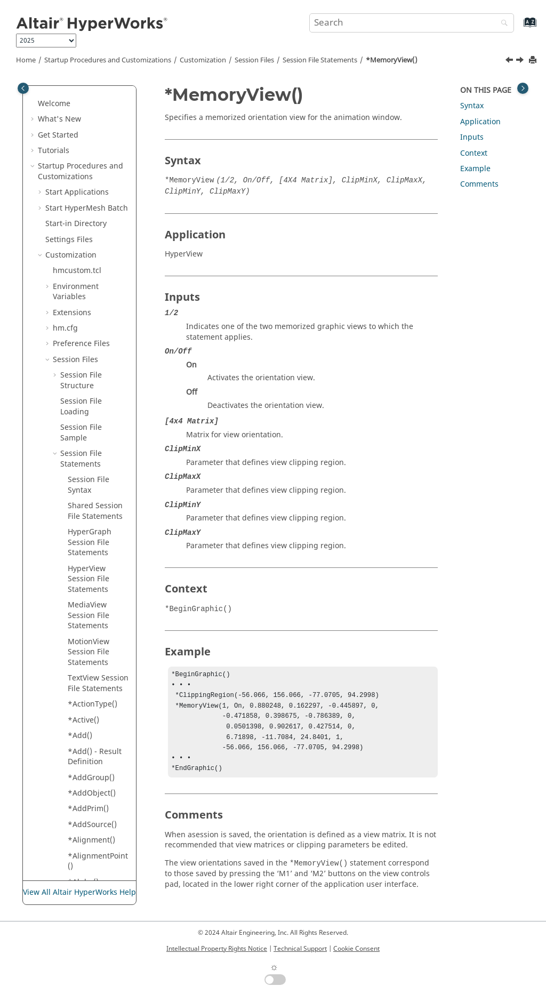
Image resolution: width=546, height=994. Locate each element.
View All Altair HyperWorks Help (79, 892)
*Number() (88, 718)
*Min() (80, 237)
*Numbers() (89, 811)
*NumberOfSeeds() (98, 765)
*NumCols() (89, 843)
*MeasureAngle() (97, 122)
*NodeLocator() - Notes (98, 546)
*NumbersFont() (97, 827)
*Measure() (88, 101)
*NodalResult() (95, 472)
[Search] (502, 23)
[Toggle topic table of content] (522, 88)
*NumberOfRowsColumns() (99, 739)
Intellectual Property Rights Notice (216, 948)
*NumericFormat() (98, 864)
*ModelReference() (97, 331)
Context (473, 153)
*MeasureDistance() (97, 175)
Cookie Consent (356, 948)
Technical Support (300, 948)
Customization (203, 60)
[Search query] (411, 23)
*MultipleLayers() (98, 389)
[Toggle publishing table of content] (23, 88)
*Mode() (83, 268)
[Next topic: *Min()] (521, 61)
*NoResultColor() (98, 592)
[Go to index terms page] (519, 27)
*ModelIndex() (94, 310)
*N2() (78, 440)
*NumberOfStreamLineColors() (99, 791)
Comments (479, 184)
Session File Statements (320, 60)
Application (480, 121)
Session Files (254, 60)
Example (475, 168)
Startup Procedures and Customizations (107, 60)
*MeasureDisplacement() (97, 148)
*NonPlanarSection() (97, 572)
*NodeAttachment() (97, 493)
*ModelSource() (96, 352)
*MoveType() (91, 367)
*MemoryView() (391, 60)
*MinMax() (87, 253)
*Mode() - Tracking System (97, 290)
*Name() (83, 456)
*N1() (78, 425)
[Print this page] (533, 60)
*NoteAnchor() (94, 660)
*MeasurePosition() (97, 201)
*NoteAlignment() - (99, 613)
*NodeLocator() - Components (98, 520)
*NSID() (82, 702)
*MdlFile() (86, 85)
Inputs (472, 137)
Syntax (472, 105)
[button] (63, 86)
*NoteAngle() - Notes (94, 681)
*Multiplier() (90, 409)
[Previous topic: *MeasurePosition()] (510, 61)
